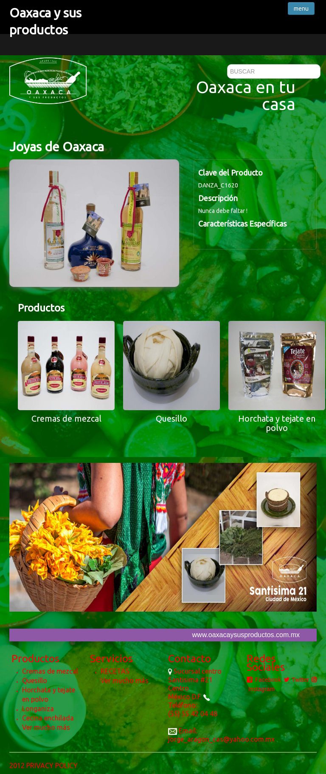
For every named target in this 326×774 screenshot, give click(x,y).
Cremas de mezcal (50, 671)
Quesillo (34, 680)
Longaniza (38, 708)
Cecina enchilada (48, 718)
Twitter (296, 679)
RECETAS (115, 671)
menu (301, 8)
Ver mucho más (46, 727)
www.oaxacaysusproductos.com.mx (246, 634)
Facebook (264, 679)
